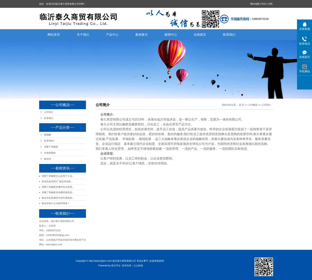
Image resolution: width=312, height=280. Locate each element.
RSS (263, 4)
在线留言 (200, 34)
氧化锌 (47, 159)
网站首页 (54, 34)
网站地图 (255, 4)
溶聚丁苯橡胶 (51, 146)
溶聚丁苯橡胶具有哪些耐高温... (58, 192)
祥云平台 (116, 265)
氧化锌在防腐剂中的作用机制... (58, 198)
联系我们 (229, 34)
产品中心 (112, 34)
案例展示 (141, 34)
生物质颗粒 (50, 153)
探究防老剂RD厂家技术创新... (57, 181)
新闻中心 (170, 34)
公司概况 (253, 105)
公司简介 (48, 112)
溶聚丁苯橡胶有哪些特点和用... (58, 187)
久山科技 (138, 265)
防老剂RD (49, 140)
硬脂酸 (47, 134)
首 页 (241, 105)
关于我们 (83, 34)
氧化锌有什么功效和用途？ (56, 203)
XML (270, 4)
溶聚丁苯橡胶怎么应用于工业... (58, 176)
